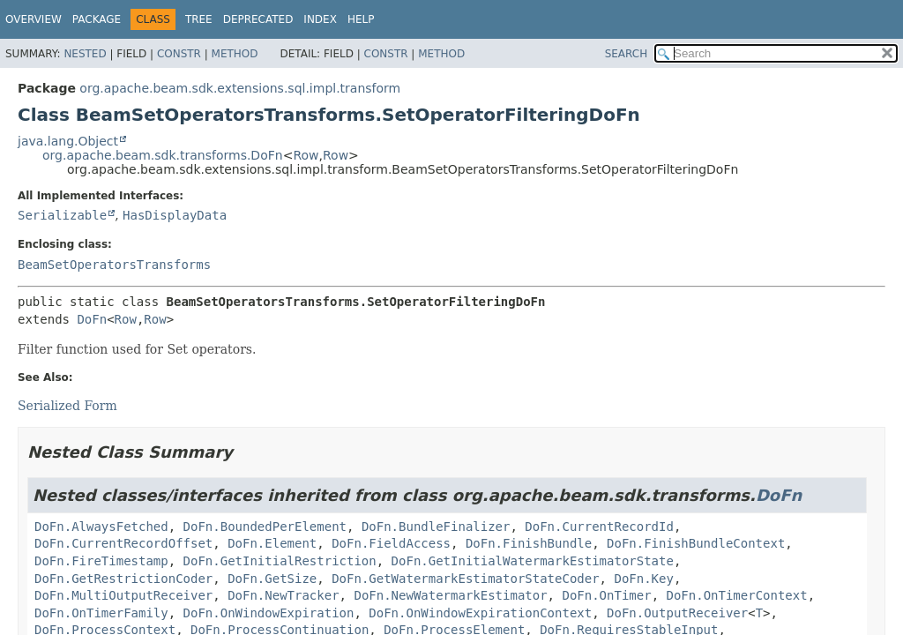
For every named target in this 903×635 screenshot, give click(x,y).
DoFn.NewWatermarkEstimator (450, 595)
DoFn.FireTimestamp (101, 561)
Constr (179, 54)
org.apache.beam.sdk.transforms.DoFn (162, 155)
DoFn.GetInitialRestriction (280, 561)
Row (305, 155)
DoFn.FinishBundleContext (696, 543)
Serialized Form (67, 406)
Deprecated (258, 19)
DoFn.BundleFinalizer (436, 526)
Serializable (62, 215)
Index (320, 19)
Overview (33, 19)
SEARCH (626, 54)
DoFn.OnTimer (606, 595)
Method (235, 54)
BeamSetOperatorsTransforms (114, 265)
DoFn (92, 319)
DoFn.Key (643, 579)
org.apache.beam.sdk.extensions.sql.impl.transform (239, 88)
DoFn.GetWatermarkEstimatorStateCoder (465, 579)
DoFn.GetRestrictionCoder (123, 579)
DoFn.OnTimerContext (736, 595)
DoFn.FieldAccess (391, 543)
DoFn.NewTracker (283, 595)
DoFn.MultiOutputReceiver (123, 595)
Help (361, 19)
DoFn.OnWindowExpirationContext (480, 613)
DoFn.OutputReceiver (677, 613)
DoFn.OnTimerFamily (101, 613)
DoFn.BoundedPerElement (265, 526)
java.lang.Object (68, 141)
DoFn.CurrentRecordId (599, 526)
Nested (84, 54)
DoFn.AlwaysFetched (101, 526)
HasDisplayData (175, 215)
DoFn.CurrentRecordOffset (123, 543)
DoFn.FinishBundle (529, 543)
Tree (199, 19)
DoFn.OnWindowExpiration (268, 613)
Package (96, 19)
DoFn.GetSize (272, 579)
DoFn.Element (272, 543)
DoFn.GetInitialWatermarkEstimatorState (533, 561)
